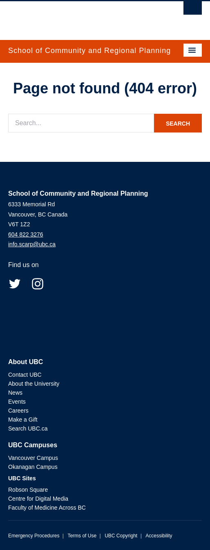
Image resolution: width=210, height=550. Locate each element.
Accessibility (158, 536)
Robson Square (28, 489)
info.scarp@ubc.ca (32, 244)
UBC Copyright (121, 536)
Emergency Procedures (33, 536)
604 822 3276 (25, 234)
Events (17, 401)
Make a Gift (23, 419)
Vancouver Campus (33, 458)
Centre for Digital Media (38, 498)
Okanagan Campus (33, 467)
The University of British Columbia (76, 16)
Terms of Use (81, 536)
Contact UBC (25, 374)
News (15, 392)
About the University (33, 383)
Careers (18, 410)
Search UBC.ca (27, 428)
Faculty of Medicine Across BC (47, 507)
